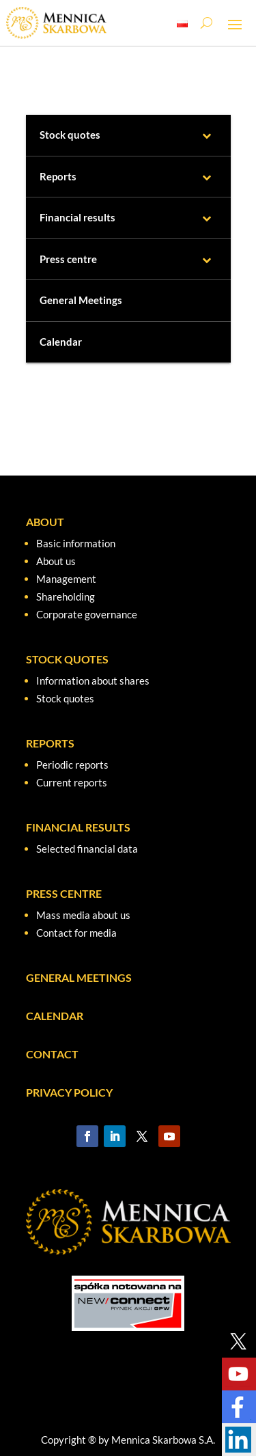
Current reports (71, 782)
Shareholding (65, 596)
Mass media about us (83, 915)
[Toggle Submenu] (207, 135)
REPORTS (50, 743)
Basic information (75, 543)
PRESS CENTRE (64, 893)
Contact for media (76, 932)
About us (56, 561)
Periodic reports (72, 764)
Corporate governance (86, 614)
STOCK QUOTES (67, 659)
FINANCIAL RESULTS (78, 827)
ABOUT (45, 521)
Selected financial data (87, 848)
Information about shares (93, 680)
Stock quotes (65, 698)
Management (66, 579)
